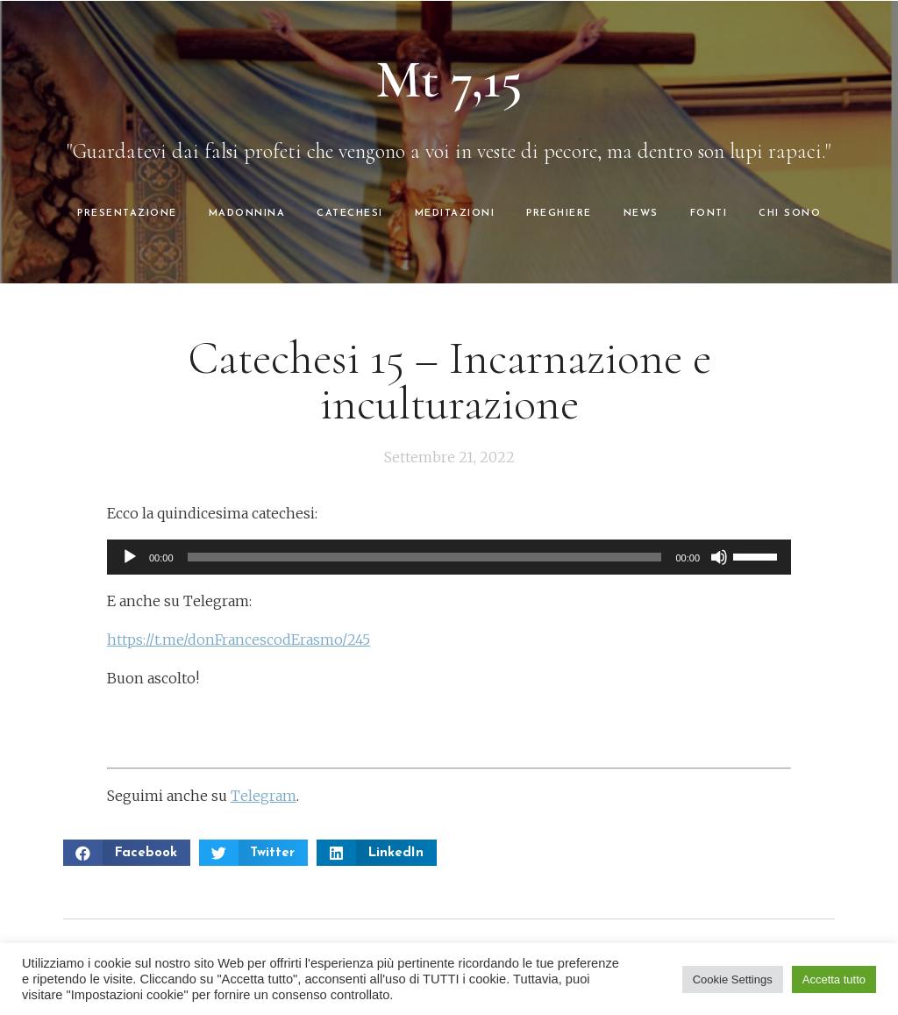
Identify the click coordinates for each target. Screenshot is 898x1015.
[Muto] (719, 557)
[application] (449, 557)
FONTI (709, 213)
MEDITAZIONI (455, 213)
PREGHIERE (559, 213)
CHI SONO (790, 213)
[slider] (425, 557)
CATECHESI (350, 213)
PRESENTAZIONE (127, 213)
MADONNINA (247, 213)
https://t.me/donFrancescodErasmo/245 (238, 639)
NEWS (641, 213)
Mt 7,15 (449, 79)
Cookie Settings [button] (733, 979)
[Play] (130, 557)
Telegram (263, 795)
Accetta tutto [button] (834, 979)
